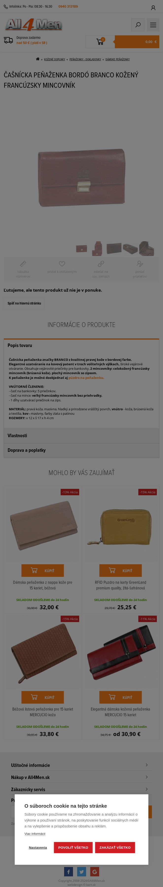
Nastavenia (38, 847)
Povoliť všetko (73, 847)
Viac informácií (34, 834)
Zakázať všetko (115, 847)
